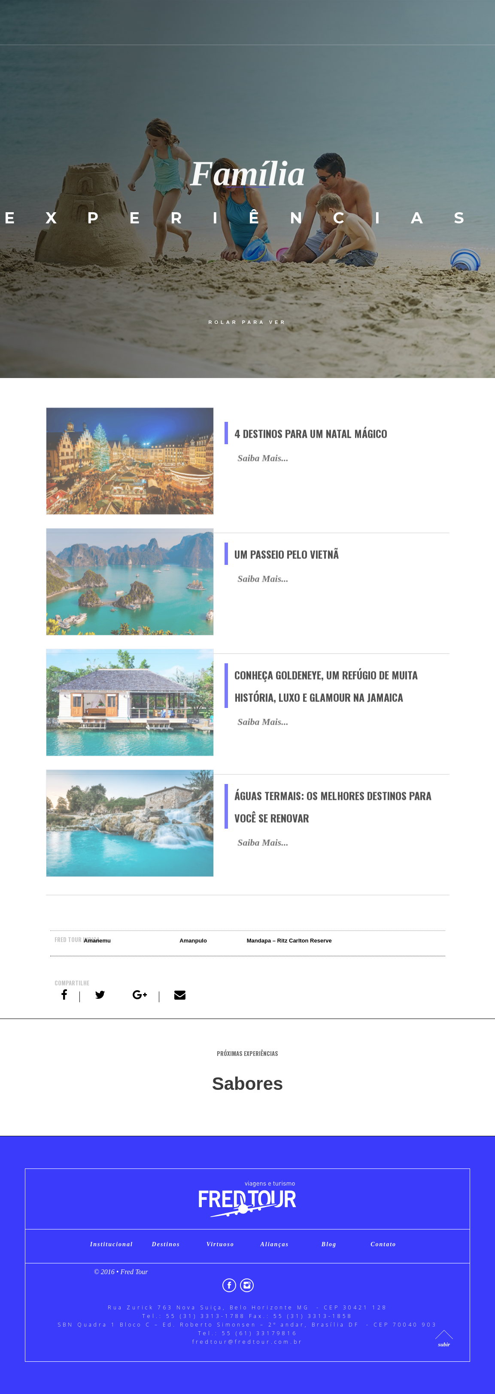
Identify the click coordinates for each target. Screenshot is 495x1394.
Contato (383, 1244)
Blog (329, 1244)
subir (444, 1344)
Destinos (166, 1244)
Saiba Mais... (262, 473)
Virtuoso (220, 1244)
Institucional (111, 1244)
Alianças (275, 1244)
